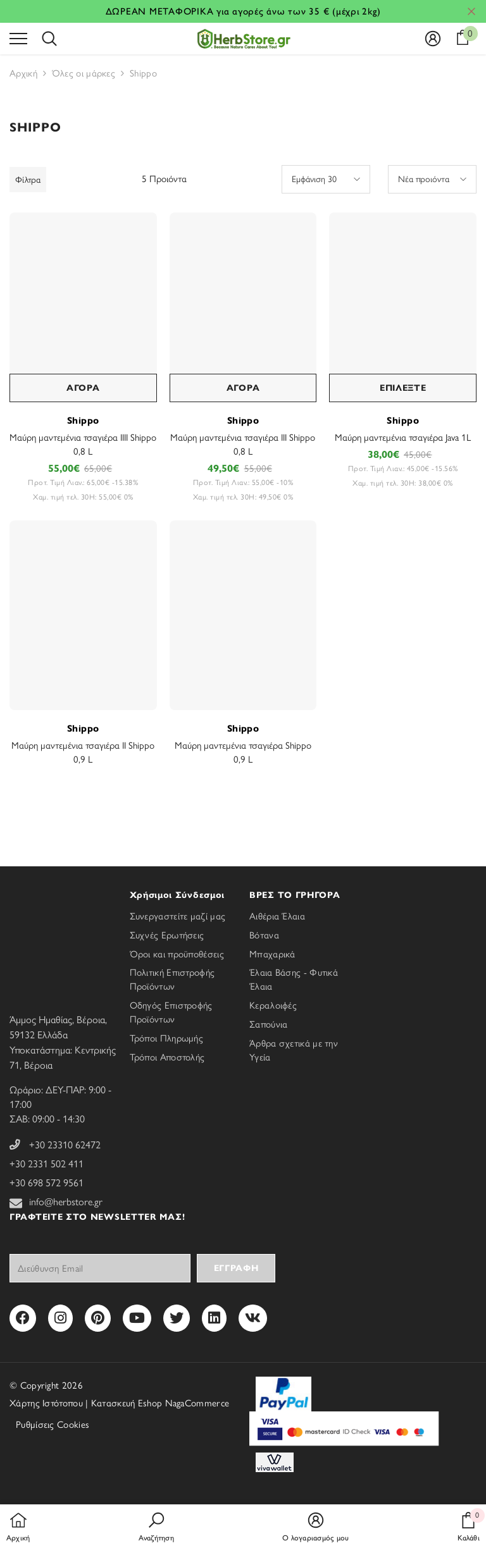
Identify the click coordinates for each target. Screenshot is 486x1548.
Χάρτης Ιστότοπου (46, 1403)
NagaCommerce (197, 1403)
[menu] (18, 38)
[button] (326, 179)
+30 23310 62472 (65, 1145)
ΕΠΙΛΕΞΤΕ (403, 388)
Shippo (83, 420)
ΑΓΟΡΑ (83, 388)
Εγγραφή (236, 1268)
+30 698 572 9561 (46, 1183)
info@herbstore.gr (66, 1202)
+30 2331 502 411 (46, 1164)
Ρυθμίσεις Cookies (52, 1424)
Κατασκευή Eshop (127, 1403)
